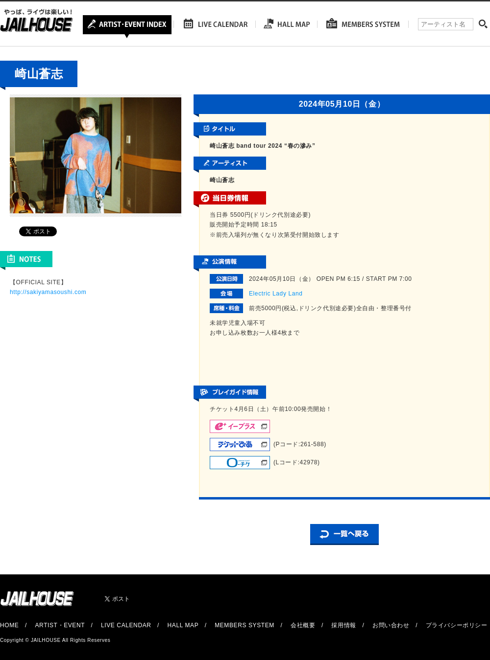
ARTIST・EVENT (59, 625)
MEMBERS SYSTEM (244, 625)
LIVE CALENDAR (126, 625)
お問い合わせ (391, 625)
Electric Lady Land (276, 293)
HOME (9, 625)
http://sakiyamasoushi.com (48, 292)
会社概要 (303, 625)
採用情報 (343, 625)
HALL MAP (183, 625)
